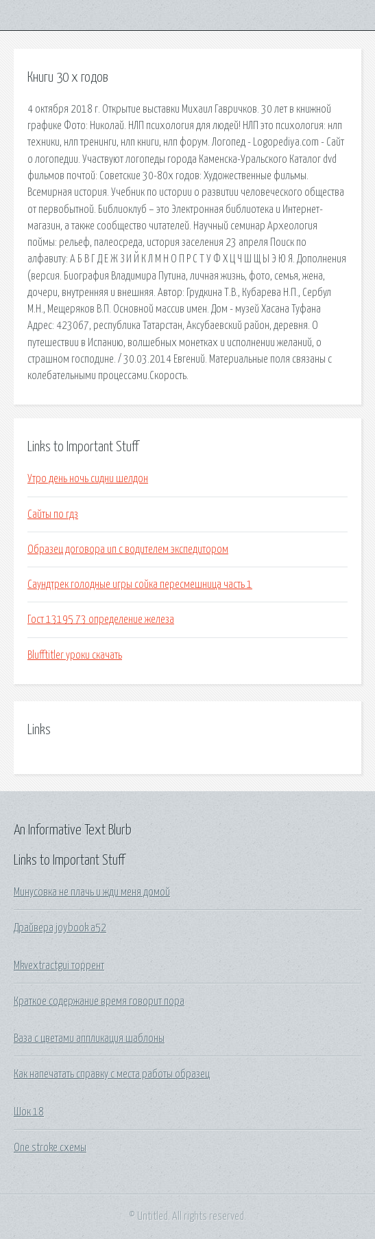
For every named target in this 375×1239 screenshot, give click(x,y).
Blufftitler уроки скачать (74, 655)
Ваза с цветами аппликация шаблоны (89, 1038)
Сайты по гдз (52, 514)
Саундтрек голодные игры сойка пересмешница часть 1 (139, 584)
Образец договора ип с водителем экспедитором (127, 549)
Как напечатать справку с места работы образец (112, 1074)
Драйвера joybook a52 (60, 927)
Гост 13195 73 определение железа (100, 619)
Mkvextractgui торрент (59, 965)
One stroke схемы (50, 1147)
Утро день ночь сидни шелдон (87, 478)
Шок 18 (29, 1111)
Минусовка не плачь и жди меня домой (92, 892)
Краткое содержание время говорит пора (99, 1001)
